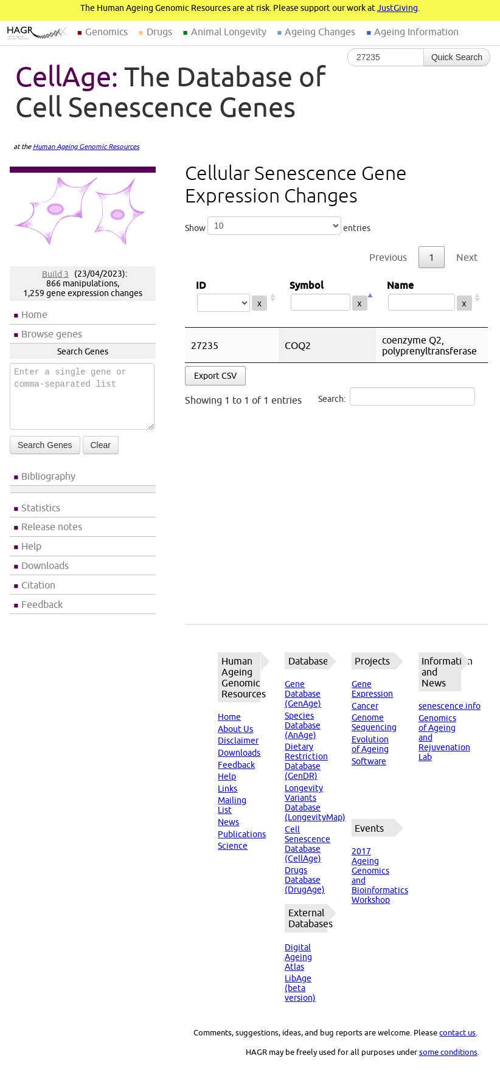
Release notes (51, 526)
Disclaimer (238, 740)
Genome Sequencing (374, 722)
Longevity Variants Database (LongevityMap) (315, 802)
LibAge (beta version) (300, 988)
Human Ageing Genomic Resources (86, 146)
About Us (235, 729)
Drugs (159, 31)
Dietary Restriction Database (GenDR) (306, 761)
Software (369, 761)
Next (466, 257)
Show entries (277, 225)
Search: (396, 396)
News (228, 822)
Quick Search (456, 57)
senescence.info (449, 706)
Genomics (106, 31)
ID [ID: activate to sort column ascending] (232, 298)
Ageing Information (416, 31)
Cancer (365, 706)
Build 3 (55, 273)
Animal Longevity (228, 31)
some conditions (448, 1052)
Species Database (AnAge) (303, 725)
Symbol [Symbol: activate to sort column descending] (327, 298)
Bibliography (48, 476)
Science (233, 846)
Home (34, 314)
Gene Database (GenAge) (303, 693)
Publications (242, 834)
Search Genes (45, 445)
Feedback (42, 604)
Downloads (45, 565)
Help (31, 546)
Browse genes (51, 333)
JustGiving (397, 8)
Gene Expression (372, 689)
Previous (388, 257)
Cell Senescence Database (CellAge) (307, 843)
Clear (101, 445)
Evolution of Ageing (370, 744)
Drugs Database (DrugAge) (305, 879)
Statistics (40, 507)
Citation (38, 584)
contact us (457, 1032)
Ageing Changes (320, 31)
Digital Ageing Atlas (298, 957)
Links (227, 788)
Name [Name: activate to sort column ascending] (429, 298)
